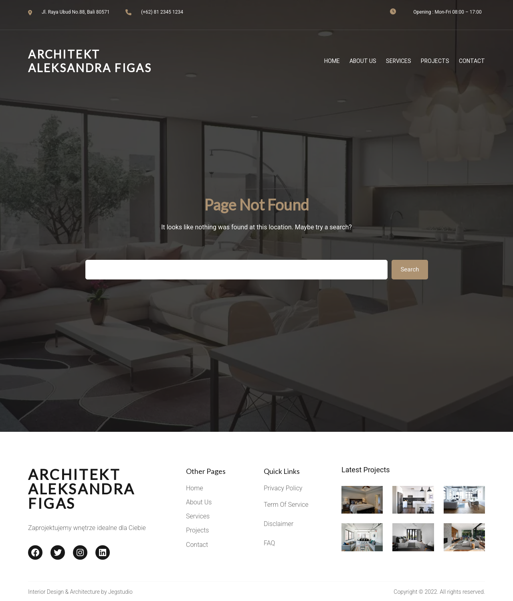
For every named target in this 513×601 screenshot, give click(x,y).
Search (409, 269)
